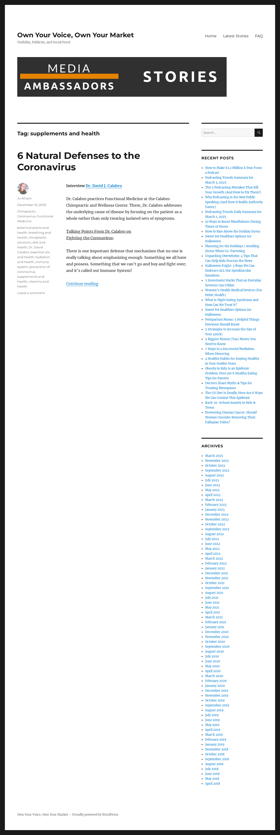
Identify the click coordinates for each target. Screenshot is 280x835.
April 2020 (213, 671)
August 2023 (214, 475)
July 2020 (212, 656)
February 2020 (216, 681)
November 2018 (216, 749)
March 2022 (214, 559)
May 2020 (212, 666)
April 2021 (212, 612)
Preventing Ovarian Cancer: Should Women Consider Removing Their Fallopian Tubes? (231, 417)
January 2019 (215, 744)
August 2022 (214, 534)
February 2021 (215, 622)
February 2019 (215, 740)
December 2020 (216, 632)
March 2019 (214, 735)
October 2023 (215, 466)
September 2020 (217, 647)
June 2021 (212, 603)
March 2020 (214, 676)
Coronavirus (26, 216)
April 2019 (212, 730)
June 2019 (212, 720)
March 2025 (214, 456)
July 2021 (211, 598)
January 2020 (215, 686)
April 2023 (212, 495)
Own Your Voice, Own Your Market (75, 35)
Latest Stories (236, 36)
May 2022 (212, 549)
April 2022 (213, 554)
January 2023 (215, 510)
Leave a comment (31, 293)
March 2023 (214, 500)
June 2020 (212, 661)
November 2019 (216, 696)
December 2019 (216, 691)
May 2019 (212, 725)
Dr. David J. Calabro (104, 185)
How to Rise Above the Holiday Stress (232, 231)
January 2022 (215, 568)
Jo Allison (24, 198)
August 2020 (214, 652)
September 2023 (217, 470)
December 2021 (216, 573)
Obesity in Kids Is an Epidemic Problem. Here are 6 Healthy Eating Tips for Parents (231, 373)
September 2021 (217, 588)
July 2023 (212, 480)
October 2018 (215, 754)
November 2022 (217, 519)
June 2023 (212, 485)
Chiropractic (26, 211)
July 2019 (212, 715)
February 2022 (216, 563)
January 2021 (214, 627)
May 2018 (212, 779)
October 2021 (215, 583)
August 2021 (214, 593)
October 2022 (215, 524)
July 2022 (212, 539)
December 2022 (216, 515)
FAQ (259, 36)
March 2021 (214, 617)
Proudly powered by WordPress (95, 815)
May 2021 (212, 607)
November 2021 (216, 578)
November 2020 (217, 637)
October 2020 (215, 642)
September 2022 (217, 529)
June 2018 (212, 774)
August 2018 (214, 764)
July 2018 (211, 769)
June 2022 (212, 544)
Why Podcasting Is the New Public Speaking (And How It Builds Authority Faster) (234, 202)
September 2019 (217, 705)
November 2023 (216, 461)
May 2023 (212, 490)
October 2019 (215, 700)
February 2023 (215, 505)
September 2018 (217, 759)
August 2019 (214, 710)
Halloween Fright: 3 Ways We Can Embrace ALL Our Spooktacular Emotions (230, 270)
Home (211, 36)
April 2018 (212, 784)
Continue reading (82, 283)
